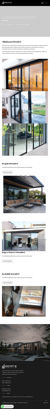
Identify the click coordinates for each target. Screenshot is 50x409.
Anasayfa (9, 24)
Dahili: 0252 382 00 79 (6, 380)
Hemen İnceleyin (8, 172)
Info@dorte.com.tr (6, 388)
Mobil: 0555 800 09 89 (6, 382)
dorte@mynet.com (6, 390)
